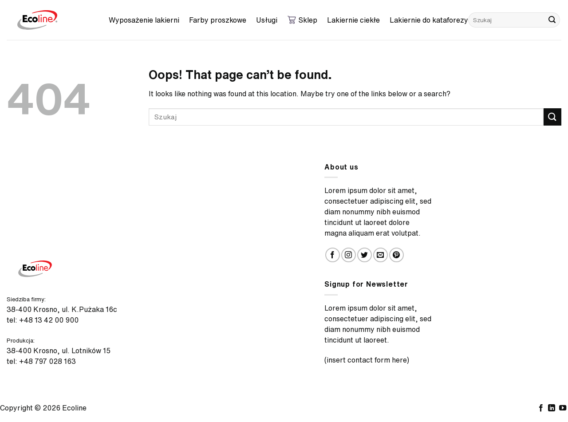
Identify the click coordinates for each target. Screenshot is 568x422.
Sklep (302, 20)
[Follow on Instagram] (348, 255)
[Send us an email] (380, 255)
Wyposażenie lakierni (144, 20)
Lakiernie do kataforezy (429, 20)
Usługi (266, 20)
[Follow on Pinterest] (396, 255)
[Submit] (552, 20)
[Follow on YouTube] (562, 408)
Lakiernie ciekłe (353, 20)
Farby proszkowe (217, 20)
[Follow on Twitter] (364, 255)
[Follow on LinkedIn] (551, 408)
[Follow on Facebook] (332, 255)
